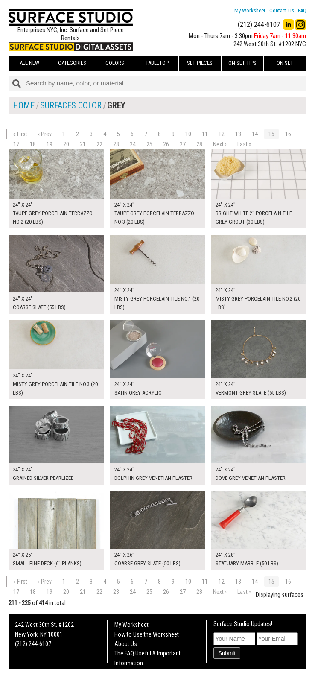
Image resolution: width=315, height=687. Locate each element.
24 (133, 144)
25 (149, 144)
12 (222, 134)
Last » (244, 144)
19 (49, 144)
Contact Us (281, 10)
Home (24, 105)
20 (66, 144)
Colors (114, 63)
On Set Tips (242, 63)
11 (205, 134)
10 (188, 134)
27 (183, 144)
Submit (226, 653)
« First (20, 134)
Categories (72, 63)
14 (255, 134)
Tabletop (157, 63)
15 (271, 134)
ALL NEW (29, 63)
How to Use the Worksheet (146, 634)
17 (16, 144)
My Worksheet (249, 10)
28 (199, 144)
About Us (125, 643)
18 (33, 144)
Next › (220, 144)
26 (166, 144)
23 (116, 144)
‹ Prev (45, 134)
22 (99, 144)
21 (83, 144)
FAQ (302, 10)
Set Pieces (200, 63)
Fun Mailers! (128, 672)
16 (288, 134)
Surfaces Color (71, 105)
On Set (285, 63)
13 (238, 134)
